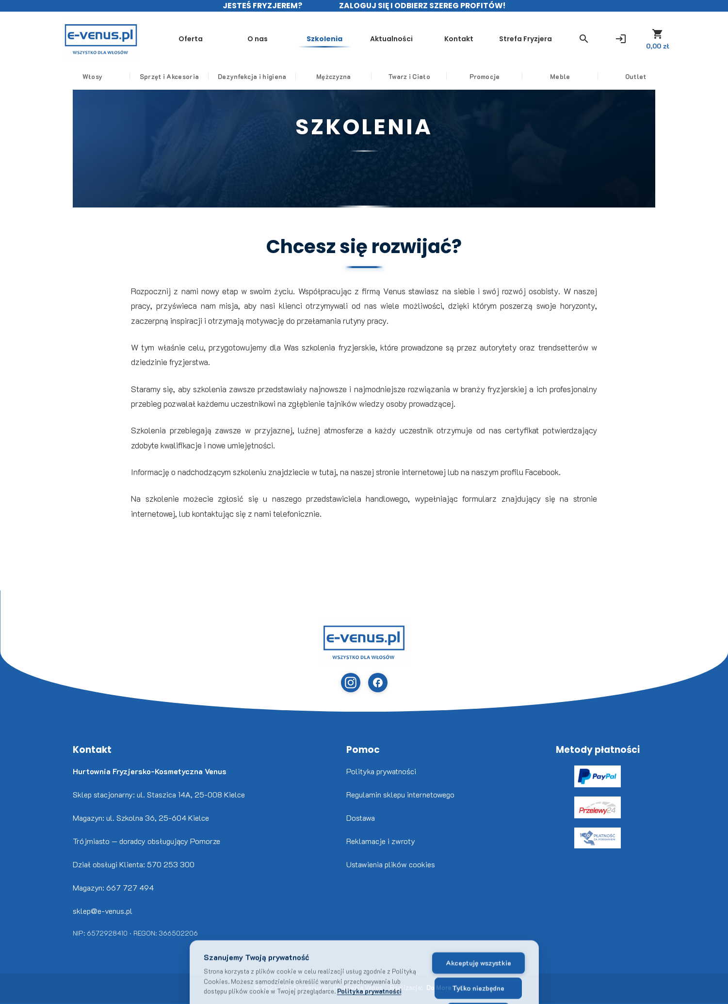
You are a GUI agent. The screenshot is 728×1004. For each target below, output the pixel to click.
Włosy (92, 76)
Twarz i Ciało (409, 76)
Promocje (484, 76)
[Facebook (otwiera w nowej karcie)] (378, 682)
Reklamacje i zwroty (380, 841)
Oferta (190, 39)
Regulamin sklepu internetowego (400, 794)
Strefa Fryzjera (525, 39)
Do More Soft (446, 987)
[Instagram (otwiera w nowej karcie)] (350, 682)
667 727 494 (130, 887)
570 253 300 (170, 864)
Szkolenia (324, 39)
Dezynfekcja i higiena (252, 76)
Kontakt (458, 39)
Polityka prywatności (381, 771)
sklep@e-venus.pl (102, 911)
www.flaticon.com (15, 1003)
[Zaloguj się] (620, 38)
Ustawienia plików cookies (390, 864)
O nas (257, 39)
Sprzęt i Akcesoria (169, 76)
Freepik (19, 1003)
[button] (584, 38)
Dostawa (360, 818)
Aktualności (391, 39)
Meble (560, 76)
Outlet (636, 76)
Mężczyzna (333, 76)
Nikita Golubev (8, 1003)
